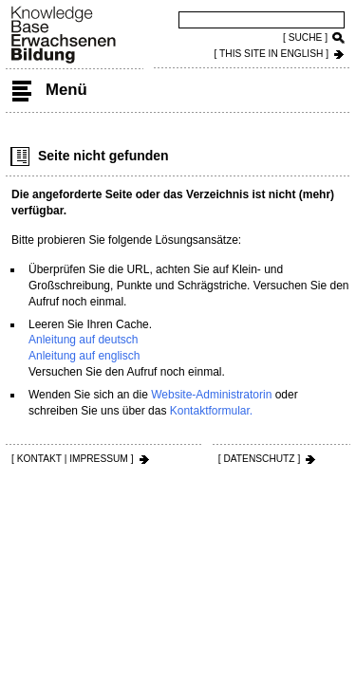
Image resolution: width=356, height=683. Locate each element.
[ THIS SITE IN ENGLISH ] (271, 53)
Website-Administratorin (211, 394)
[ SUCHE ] (305, 37)
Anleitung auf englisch (84, 355)
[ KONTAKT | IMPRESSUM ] (72, 458)
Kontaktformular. (211, 410)
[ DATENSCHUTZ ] (259, 458)
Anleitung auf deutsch (83, 339)
